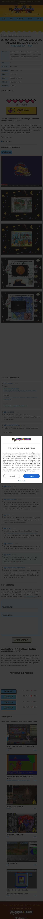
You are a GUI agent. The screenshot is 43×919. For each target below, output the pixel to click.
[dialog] (21, 459)
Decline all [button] (12, 476)
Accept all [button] (31, 476)
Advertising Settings (23, 469)
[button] (21, 481)
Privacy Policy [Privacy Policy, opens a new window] (31, 471)
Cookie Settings (22, 471)
